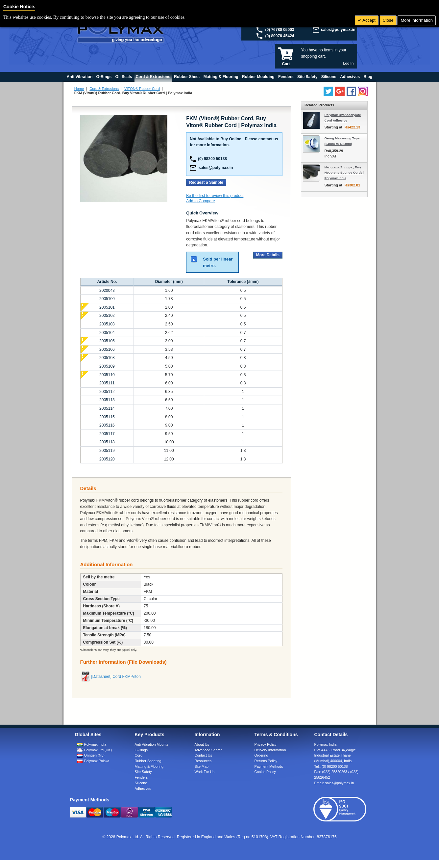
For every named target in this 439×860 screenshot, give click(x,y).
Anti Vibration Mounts (151, 744)
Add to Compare (200, 201)
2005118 (107, 442)
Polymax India (95, 744)
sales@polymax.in (338, 29)
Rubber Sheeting (148, 761)
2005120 (107, 459)
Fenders (141, 777)
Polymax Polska (97, 761)
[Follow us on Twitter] (328, 91)
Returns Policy (266, 761)
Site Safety (143, 772)
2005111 (107, 383)
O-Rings (141, 750)
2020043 (107, 290)
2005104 (107, 332)
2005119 (107, 450)
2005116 (107, 425)
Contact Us (203, 755)
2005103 (107, 324)
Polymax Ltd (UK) (98, 750)
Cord (138, 755)
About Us (202, 744)
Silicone (141, 783)
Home (79, 89)
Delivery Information (270, 750)
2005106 (107, 349)
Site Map (202, 766)
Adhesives (143, 789)
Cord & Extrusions (104, 89)
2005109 (107, 366)
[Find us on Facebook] (351, 91)
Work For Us (204, 772)
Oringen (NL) (94, 755)
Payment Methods (269, 766)
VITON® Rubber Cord (142, 89)
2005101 (107, 307)
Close (388, 20)
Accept (368, 20)
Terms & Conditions (276, 734)
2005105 (107, 341)
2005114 (107, 408)
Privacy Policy (266, 744)
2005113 (107, 400)
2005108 (107, 357)
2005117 (107, 433)
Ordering (261, 755)
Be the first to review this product (214, 195)
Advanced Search (209, 750)
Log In (348, 63)
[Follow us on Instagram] (363, 91)
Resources (203, 761)
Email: (334, 783)
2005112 (107, 391)
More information (417, 20)
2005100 (107, 298)
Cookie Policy (265, 772)
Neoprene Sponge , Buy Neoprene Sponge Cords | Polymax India (344, 172)
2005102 (107, 315)
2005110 (107, 375)
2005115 (107, 417)
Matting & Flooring (149, 766)
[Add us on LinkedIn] (340, 91)
